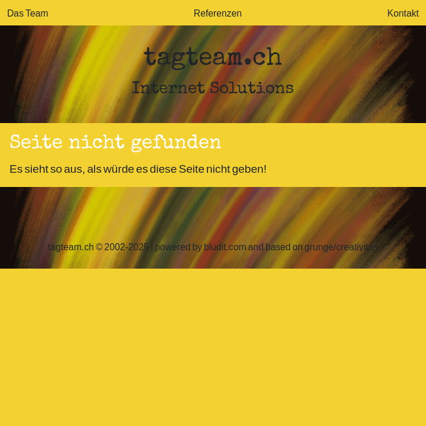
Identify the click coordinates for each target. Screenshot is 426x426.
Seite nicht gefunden (115, 144)
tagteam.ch (213, 59)
